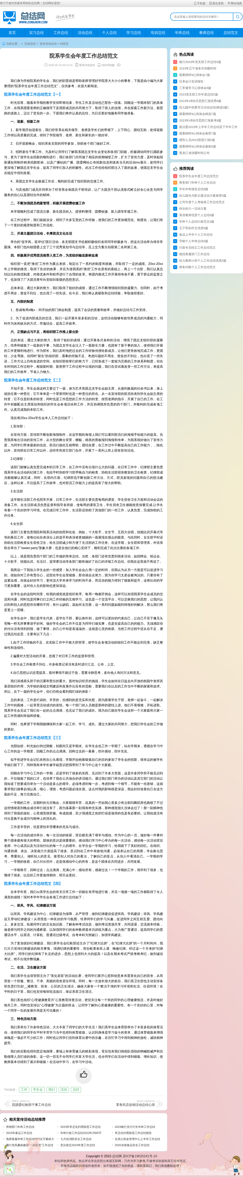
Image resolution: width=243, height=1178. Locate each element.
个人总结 (109, 33)
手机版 (200, 3)
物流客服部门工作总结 (194, 254)
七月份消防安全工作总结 (76, 1139)
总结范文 (231, 33)
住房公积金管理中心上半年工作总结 (137, 1139)
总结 (76, 1089)
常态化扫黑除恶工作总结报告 (133, 1133)
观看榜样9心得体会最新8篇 (197, 146)
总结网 (117, 1156)
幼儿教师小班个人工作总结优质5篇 (202, 260)
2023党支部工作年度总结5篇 (198, 94)
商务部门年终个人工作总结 (197, 182)
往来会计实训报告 (191, 81)
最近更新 (216, 3)
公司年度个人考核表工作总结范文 (202, 202)
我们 (51, 1089)
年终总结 (182, 33)
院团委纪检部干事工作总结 (47, 1103)
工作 (24, 1089)
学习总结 (133, 33)
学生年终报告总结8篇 (193, 189)
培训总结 (158, 33)
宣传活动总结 (48, 43)
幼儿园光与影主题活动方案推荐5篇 (202, 195)
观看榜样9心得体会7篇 (194, 75)
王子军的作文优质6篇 (193, 228)
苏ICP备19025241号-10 (140, 1156)
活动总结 (85, 33)
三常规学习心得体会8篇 (195, 88)
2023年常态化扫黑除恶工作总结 (80, 1126)
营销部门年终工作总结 (20, 1126)
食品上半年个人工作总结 (196, 234)
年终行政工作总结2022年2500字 (80, 1133)
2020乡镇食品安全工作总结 (132, 1145)
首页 (12, 33)
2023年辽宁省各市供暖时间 (197, 68)
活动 (64, 1089)
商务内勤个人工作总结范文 (197, 267)
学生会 (38, 1089)
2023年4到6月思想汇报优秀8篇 (200, 101)
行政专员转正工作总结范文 (197, 247)
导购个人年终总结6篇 (193, 241)
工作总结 (60, 33)
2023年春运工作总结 (19, 1133)
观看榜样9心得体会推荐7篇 (197, 133)
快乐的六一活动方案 (193, 208)
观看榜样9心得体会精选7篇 (197, 114)
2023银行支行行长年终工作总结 (135, 1126)
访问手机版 (106, 65)
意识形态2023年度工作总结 (77, 1145)
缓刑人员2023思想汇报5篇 (197, 140)
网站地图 (234, 3)
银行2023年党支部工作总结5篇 (200, 62)
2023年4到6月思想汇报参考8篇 (200, 120)
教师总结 (206, 33)
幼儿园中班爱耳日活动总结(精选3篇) (203, 107)
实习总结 (36, 33)
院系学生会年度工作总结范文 (199, 176)
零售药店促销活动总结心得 (120, 1103)
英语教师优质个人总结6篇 (196, 215)
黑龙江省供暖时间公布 (194, 153)
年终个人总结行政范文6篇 (196, 221)
